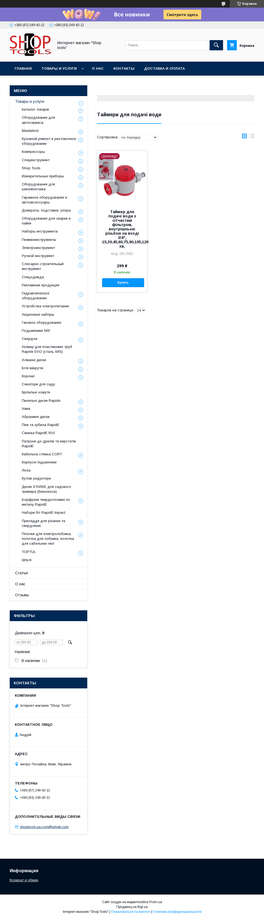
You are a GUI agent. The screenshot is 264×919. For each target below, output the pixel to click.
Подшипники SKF (36, 331)
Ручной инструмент (38, 256)
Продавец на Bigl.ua (132, 907)
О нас (98, 68)
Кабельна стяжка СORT (42, 454)
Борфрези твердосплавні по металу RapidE (46, 502)
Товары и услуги (59, 68)
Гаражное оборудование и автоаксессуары (44, 199)
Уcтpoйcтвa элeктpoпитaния (45, 306)
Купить (123, 282)
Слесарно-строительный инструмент (43, 266)
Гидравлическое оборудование (35, 295)
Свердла (29, 339)
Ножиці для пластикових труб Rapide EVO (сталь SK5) (47, 349)
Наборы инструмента (40, 231)
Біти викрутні (32, 368)
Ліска (26, 470)
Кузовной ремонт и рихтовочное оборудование (49, 141)
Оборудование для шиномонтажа (38, 186)
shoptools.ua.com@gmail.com (44, 827)
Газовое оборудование (41, 323)
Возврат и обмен (24, 880)
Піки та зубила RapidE (40, 425)
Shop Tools (31, 168)
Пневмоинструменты (39, 240)
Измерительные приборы (43, 176)
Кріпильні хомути (36, 392)
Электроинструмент (38, 248)
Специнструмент (36, 160)
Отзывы (22, 595)
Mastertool (30, 131)
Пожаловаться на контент (130, 912)
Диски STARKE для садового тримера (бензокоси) (46, 489)
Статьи (21, 573)
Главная (23, 68)
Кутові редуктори (36, 478)
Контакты (123, 68)
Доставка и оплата (164, 68)
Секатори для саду (38, 384)
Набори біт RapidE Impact (43, 512)
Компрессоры (33, 152)
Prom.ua (155, 902)
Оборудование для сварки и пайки (46, 220)
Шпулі (27, 560)
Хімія (26, 409)
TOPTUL (29, 552)
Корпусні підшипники (39, 462)
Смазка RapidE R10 (38, 433)
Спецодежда (33, 277)
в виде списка (251, 137)
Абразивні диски (36, 417)
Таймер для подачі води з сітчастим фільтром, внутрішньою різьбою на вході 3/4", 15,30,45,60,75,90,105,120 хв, (122, 229)
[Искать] (216, 45)
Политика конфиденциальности (177, 912)
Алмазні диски (34, 360)
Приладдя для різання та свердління (43, 523)
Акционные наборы (38, 314)
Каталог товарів (35, 109)
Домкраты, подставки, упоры (46, 210)
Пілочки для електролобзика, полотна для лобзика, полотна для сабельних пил (48, 538)
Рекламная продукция (40, 285)
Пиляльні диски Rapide (41, 401)
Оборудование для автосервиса (38, 119)
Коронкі (28, 376)
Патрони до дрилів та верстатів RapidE (49, 443)
